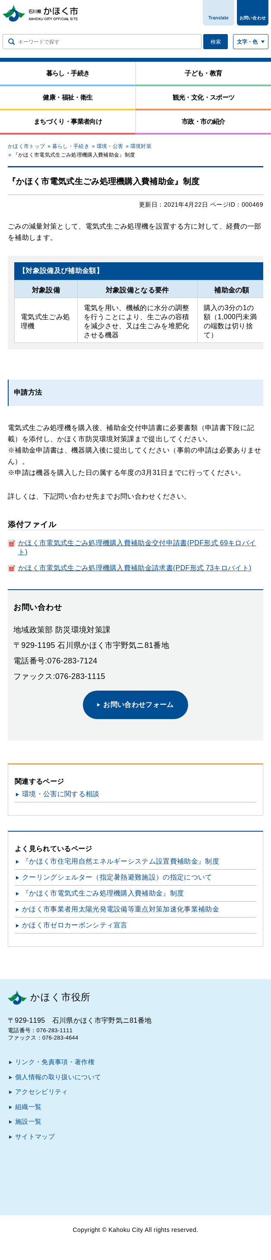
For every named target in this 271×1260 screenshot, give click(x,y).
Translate (218, 18)
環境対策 (140, 146)
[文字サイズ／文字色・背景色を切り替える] (250, 41)
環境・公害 (110, 146)
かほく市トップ (26, 146)
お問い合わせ (252, 18)
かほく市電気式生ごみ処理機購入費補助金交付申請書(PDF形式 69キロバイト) (137, 547)
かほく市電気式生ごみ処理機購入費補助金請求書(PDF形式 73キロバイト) (135, 568)
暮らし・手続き (70, 146)
